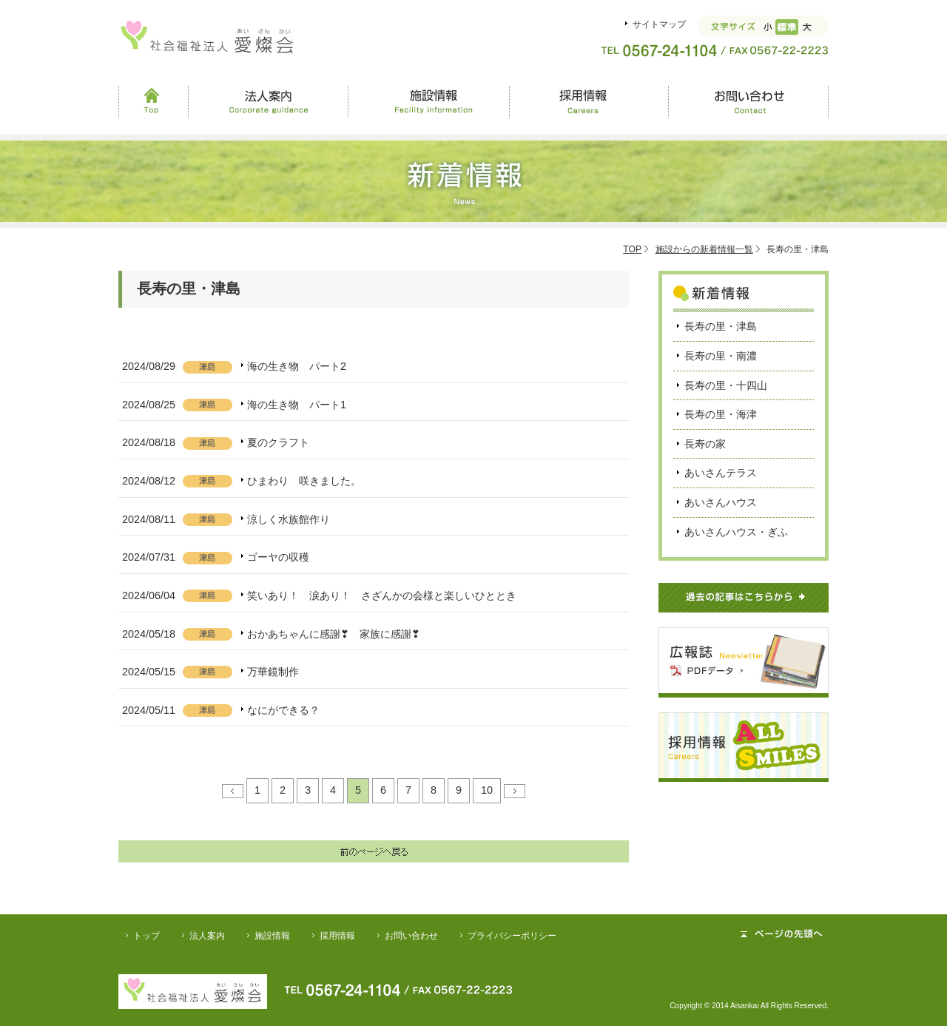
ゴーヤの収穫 (278, 557)
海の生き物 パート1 (296, 405)
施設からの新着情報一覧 (704, 249)
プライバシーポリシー (512, 936)
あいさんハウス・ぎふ (736, 532)
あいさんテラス (720, 473)
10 (487, 790)
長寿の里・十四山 (725, 385)
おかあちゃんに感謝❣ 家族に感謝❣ (333, 634)
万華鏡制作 (273, 672)
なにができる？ (283, 710)
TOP (632, 249)
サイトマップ (659, 24)
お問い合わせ (748, 101)
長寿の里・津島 (720, 326)
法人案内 (268, 101)
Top (153, 101)
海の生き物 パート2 (296, 366)
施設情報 (428, 101)
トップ (146, 936)
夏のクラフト (278, 442)
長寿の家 (705, 444)
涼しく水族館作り (288, 519)
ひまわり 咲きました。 (304, 481)
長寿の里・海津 (720, 414)
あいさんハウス (720, 502)
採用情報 (588, 101)
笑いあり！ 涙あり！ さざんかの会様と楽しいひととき (381, 595)
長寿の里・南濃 (720, 356)
